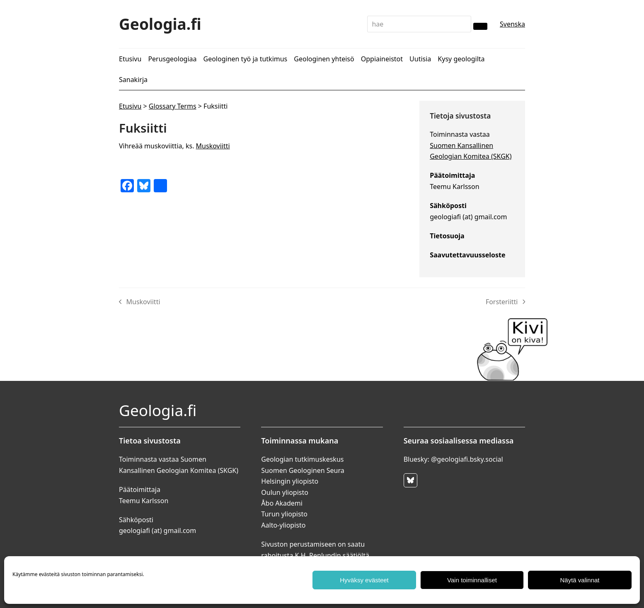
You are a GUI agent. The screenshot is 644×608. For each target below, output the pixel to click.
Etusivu (130, 106)
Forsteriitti (505, 302)
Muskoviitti (213, 145)
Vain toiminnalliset (472, 580)
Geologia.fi (160, 23)
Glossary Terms (172, 106)
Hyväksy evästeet (364, 580)
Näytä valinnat (579, 580)
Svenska (512, 24)
